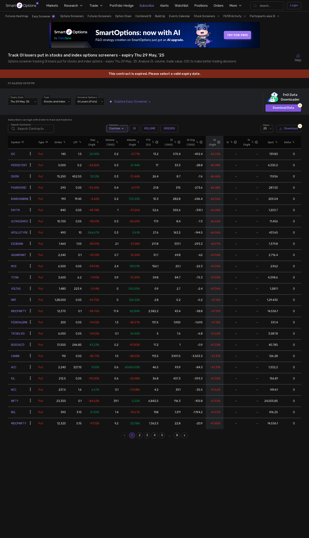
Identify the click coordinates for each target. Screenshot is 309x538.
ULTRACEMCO (19, 221)
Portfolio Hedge (122, 5)
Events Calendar (179, 16)
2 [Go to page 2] (139, 435)
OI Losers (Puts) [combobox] (87, 101)
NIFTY (15, 401)
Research (74, 5)
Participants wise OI (264, 16)
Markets (52, 5)
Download (288, 128)
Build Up (160, 16)
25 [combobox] (265, 128)
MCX (14, 266)
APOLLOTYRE (19, 232)
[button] (22, 142)
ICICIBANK (17, 244)
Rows (266, 124)
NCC (13, 389)
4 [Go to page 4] (154, 435)
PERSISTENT (19, 165)
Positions (201, 5)
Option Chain (123, 16)
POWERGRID (18, 187)
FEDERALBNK (19, 322)
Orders (218, 5)
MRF (13, 300)
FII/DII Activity (234, 16)
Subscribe (147, 5)
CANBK (15, 356)
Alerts (164, 5)
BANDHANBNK (20, 199)
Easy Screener (43, 16)
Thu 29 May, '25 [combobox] (20, 101)
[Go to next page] (184, 435)
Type (46, 97)
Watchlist (181, 5)
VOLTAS (16, 288)
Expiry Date (17, 97)
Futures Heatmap (17, 16)
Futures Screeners (99, 16)
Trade (96, 5)
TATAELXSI (18, 333)
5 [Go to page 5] (162, 435)
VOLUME (150, 128)
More (236, 5)
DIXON (15, 176)
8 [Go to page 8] (177, 435)
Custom (117, 128)
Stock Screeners (207, 16)
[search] (31, 129)
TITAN (15, 277)
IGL (13, 378)
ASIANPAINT (18, 255)
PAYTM (15, 210)
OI (134, 128)
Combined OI (143, 16)
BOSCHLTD (17, 345)
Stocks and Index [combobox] (54, 101)
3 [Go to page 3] (147, 435)
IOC (13, 154)
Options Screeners (72, 16)
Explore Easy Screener (130, 101)
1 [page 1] (132, 435)
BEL (13, 412)
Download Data (283, 108)
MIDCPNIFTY (18, 311)
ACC (13, 367)
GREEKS (169, 128)
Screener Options (87, 97)
